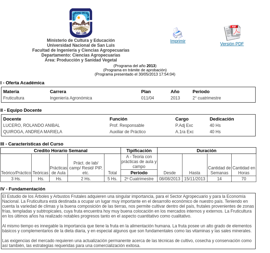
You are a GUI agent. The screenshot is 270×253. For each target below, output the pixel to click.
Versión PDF (232, 43)
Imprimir (177, 41)
